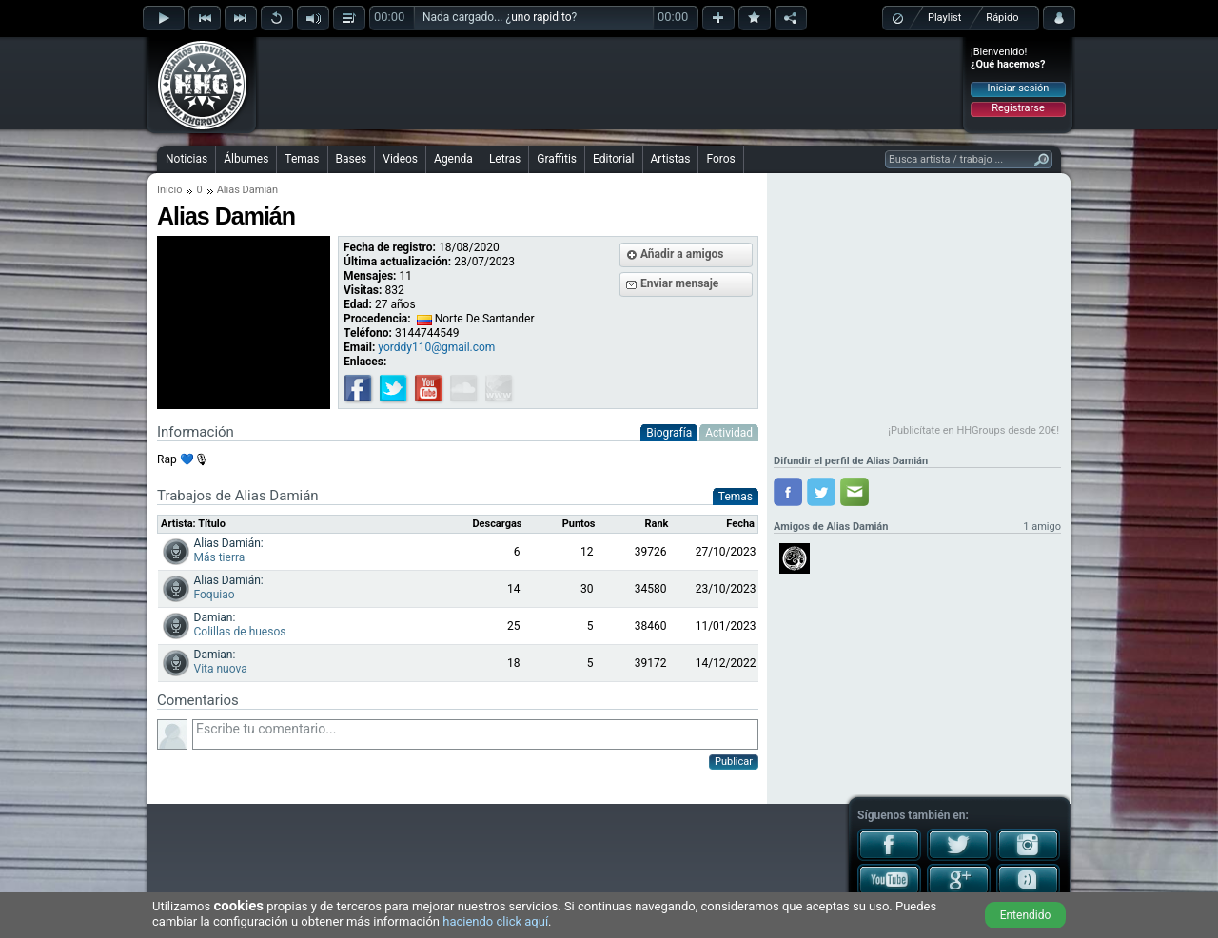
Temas (302, 159)
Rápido (1002, 17)
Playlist (944, 17)
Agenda (453, 159)
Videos (400, 159)
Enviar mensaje (679, 283)
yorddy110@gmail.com (436, 347)
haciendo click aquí (495, 921)
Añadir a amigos (682, 254)
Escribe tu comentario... (475, 734)
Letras (505, 159)
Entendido (1025, 915)
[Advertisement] (610, 83)
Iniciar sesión (1019, 88)
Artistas (671, 159)
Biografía (669, 433)
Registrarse (1018, 108)
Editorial (613, 159)
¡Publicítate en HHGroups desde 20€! (973, 430)
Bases (351, 159)
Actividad (729, 433)
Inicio (169, 190)
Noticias (186, 159)
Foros (720, 159)
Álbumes (246, 159)
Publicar (734, 761)
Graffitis (557, 159)
